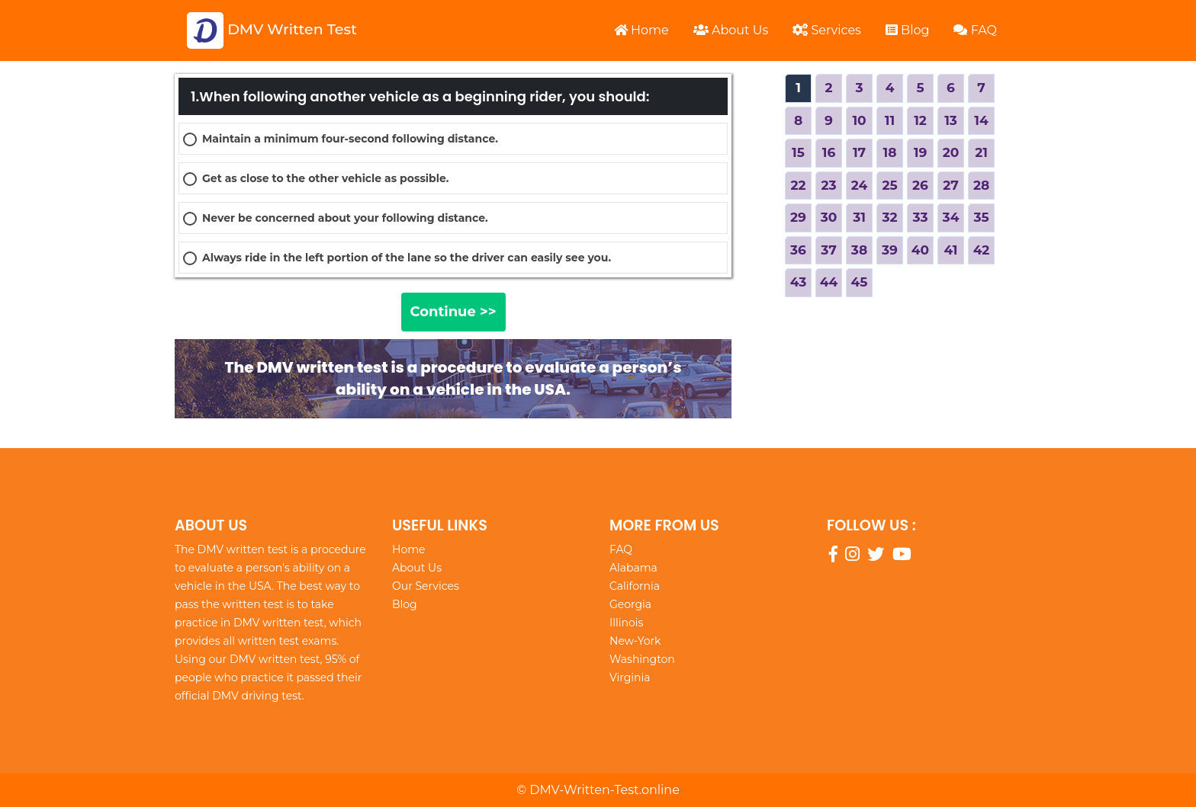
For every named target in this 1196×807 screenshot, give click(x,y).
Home (641, 30)
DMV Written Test (272, 30)
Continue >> (453, 311)
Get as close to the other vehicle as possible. (325, 178)
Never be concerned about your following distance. (345, 218)
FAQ (975, 30)
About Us (730, 30)
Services (827, 30)
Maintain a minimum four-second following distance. (350, 139)
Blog (908, 30)
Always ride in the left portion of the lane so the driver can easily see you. (406, 257)
